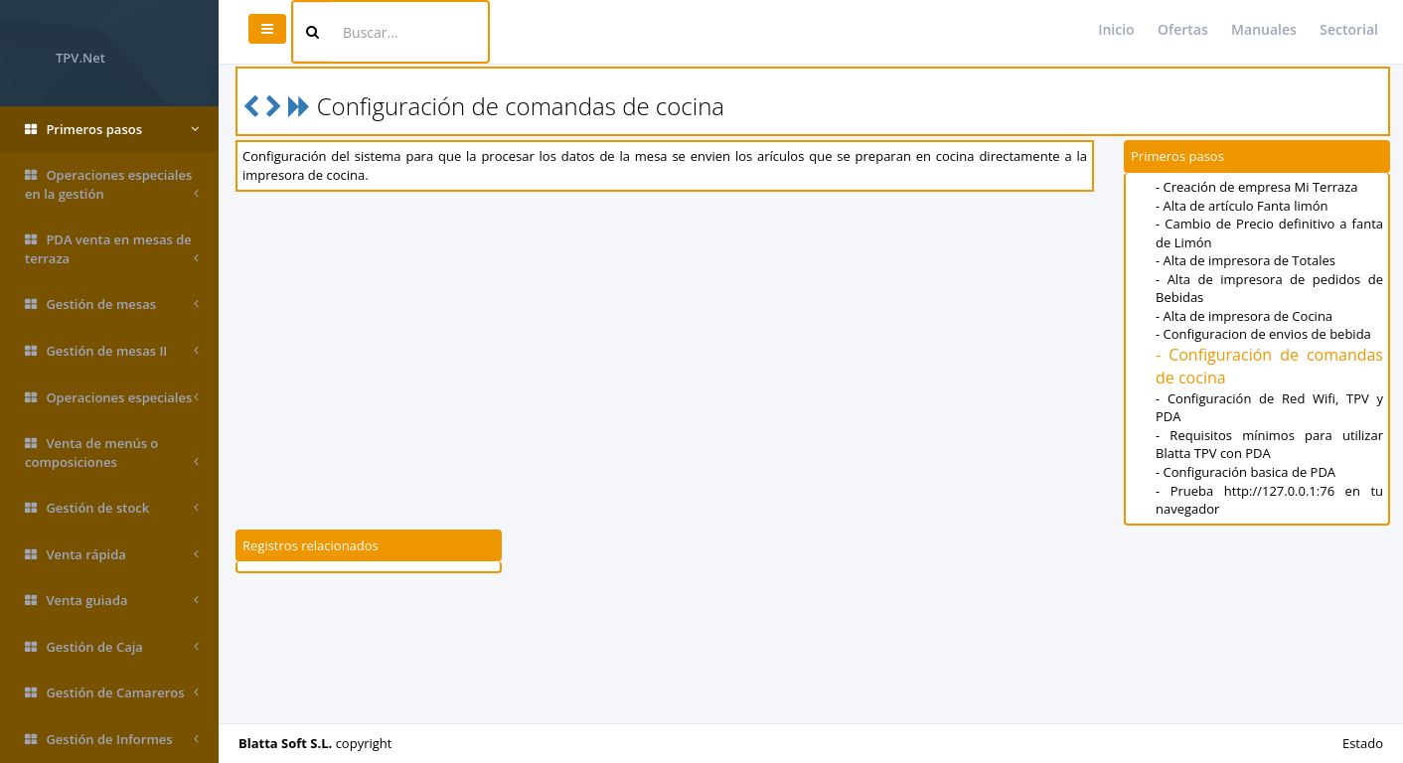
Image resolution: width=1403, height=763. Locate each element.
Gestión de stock (112, 508)
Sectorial (1349, 29)
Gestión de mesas (112, 304)
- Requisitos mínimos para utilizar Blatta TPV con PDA (1269, 444)
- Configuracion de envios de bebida (1263, 334)
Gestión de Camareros (112, 693)
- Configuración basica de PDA (1245, 472)
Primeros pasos (112, 129)
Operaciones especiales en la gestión (112, 184)
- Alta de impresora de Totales (1245, 260)
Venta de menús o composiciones (112, 452)
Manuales (1264, 29)
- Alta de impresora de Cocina (1244, 316)
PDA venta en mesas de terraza (112, 248)
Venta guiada (112, 600)
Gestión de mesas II (112, 351)
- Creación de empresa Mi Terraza (1257, 187)
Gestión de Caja (112, 647)
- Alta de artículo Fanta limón (1242, 206)
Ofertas (1183, 29)
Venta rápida (112, 554)
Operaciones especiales (112, 397)
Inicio (1116, 29)
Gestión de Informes (112, 739)
